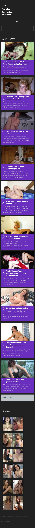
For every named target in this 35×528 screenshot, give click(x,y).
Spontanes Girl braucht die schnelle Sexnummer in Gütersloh (16, 345)
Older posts (7, 398)
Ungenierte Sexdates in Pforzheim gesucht (15, 167)
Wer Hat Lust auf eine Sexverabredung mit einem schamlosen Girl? (16, 273)
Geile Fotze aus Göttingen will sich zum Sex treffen (17, 98)
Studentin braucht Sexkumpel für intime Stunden (17, 237)
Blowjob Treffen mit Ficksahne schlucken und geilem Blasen (17, 63)
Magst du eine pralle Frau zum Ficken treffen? (17, 202)
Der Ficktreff (7, 7)
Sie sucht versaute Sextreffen (17, 308)
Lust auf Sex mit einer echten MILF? (17, 132)
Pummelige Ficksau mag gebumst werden (15, 380)
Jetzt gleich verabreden (7, 13)
